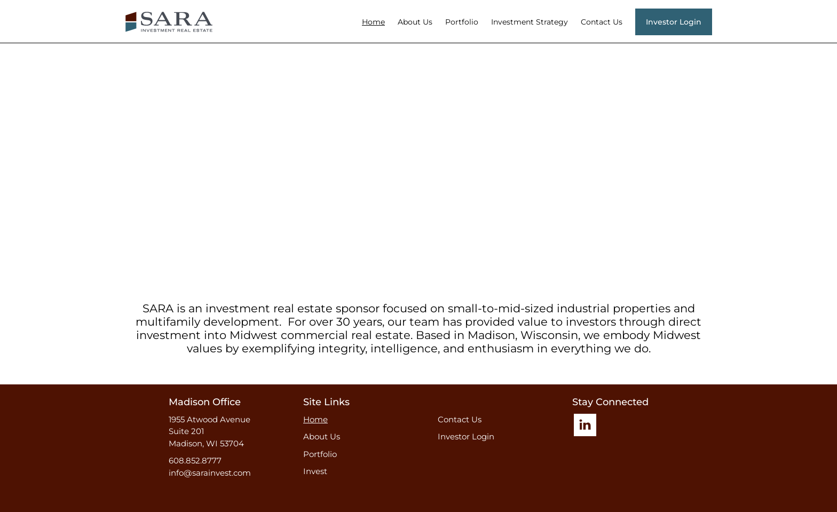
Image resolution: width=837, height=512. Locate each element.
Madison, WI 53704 (206, 443)
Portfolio (461, 22)
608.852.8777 (195, 460)
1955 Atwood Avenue (209, 419)
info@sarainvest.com (210, 473)
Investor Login (466, 436)
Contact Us (601, 22)
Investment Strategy (529, 22)
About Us (415, 22)
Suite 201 (186, 431)
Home (373, 22)
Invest (315, 471)
